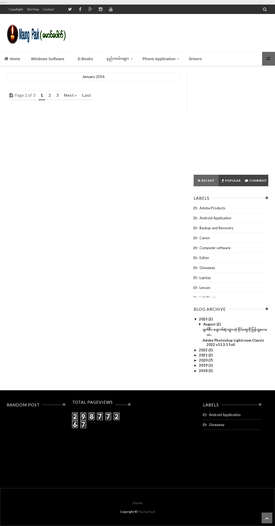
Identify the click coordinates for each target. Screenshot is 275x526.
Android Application (215, 218)
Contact (48, 9)
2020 (203, 360)
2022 (203, 350)
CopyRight (16, 9)
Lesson (205, 287)
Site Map (33, 9)
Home (12, 58)
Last (86, 95)
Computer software (215, 248)
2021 (203, 355)
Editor (204, 258)
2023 (203, 319)
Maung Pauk (146, 512)
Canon (205, 238)
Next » (70, 95)
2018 (203, 370)
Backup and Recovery (216, 228)
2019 (203, 365)
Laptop (205, 277)
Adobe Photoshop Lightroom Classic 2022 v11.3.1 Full (233, 342)
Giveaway (207, 268)
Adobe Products (212, 208)
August (209, 324)
